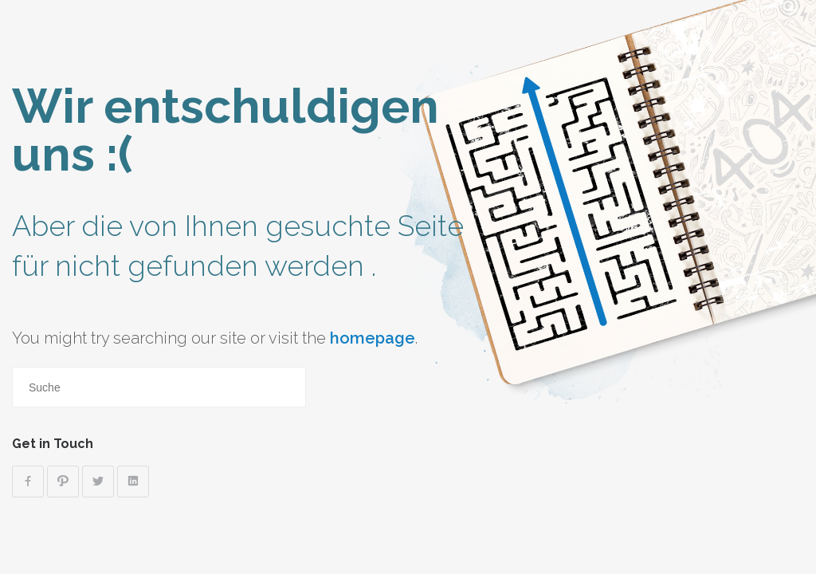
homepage (372, 338)
